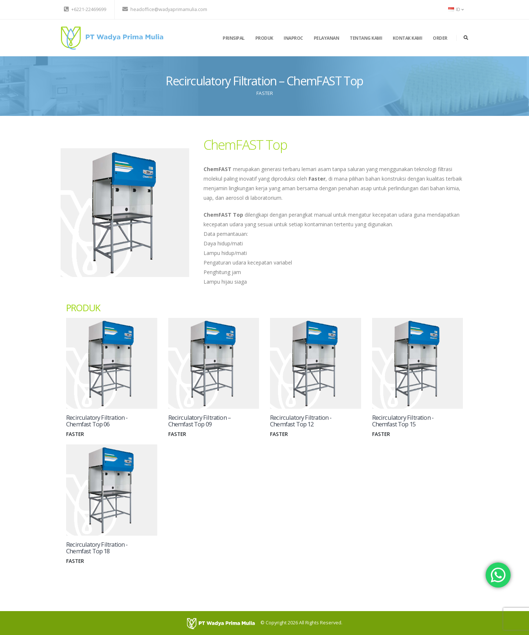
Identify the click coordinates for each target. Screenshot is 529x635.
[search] (466, 38)
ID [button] (456, 9)
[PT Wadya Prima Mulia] (223, 623)
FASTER (264, 93)
